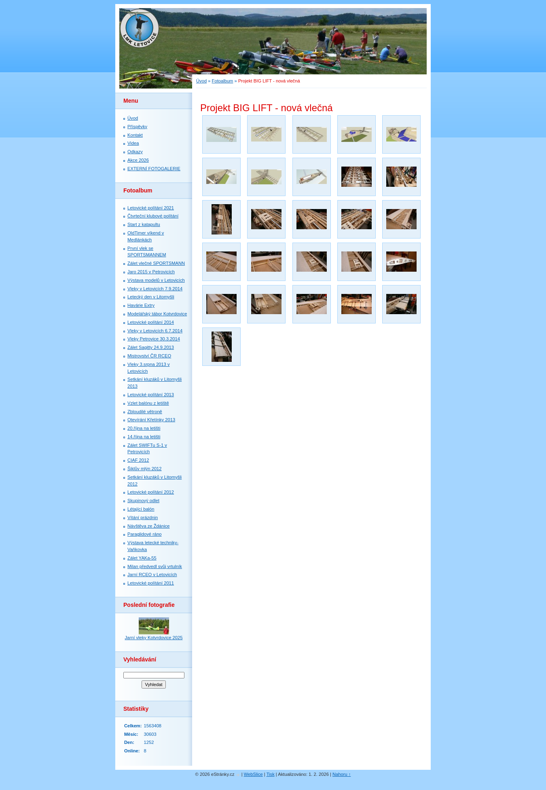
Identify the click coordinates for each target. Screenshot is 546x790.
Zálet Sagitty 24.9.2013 (150, 347)
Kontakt (135, 135)
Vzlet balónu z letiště (148, 403)
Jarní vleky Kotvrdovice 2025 (153, 637)
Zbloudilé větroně (144, 411)
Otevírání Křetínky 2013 (151, 419)
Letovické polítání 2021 (150, 207)
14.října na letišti (143, 436)
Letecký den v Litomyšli (150, 296)
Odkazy (135, 151)
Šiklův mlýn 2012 (144, 468)
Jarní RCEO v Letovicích (152, 574)
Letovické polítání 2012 (150, 492)
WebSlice (253, 774)
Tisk (271, 774)
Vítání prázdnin (142, 517)
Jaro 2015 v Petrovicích (151, 271)
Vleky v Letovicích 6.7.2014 (154, 330)
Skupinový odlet (143, 500)
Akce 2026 (138, 160)
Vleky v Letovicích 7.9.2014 (154, 288)
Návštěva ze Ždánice (148, 526)
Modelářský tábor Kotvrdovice (157, 313)
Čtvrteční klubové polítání (152, 215)
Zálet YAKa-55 (142, 558)
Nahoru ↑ (341, 774)
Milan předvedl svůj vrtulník (154, 566)
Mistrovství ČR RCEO (149, 355)
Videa (133, 143)
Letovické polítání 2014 (150, 322)
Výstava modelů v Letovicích (156, 280)
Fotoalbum (222, 80)
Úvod (201, 80)
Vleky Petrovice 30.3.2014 (153, 338)
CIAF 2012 (138, 460)
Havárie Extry (140, 305)
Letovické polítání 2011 (150, 583)
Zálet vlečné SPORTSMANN (156, 263)
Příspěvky (137, 126)
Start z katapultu (143, 224)
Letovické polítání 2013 (150, 394)
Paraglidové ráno (144, 534)
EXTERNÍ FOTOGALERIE (153, 168)
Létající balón (140, 509)
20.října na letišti (143, 428)
